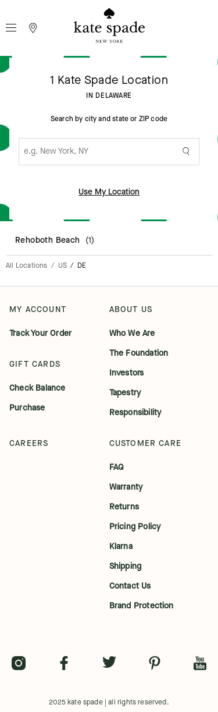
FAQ (116, 467)
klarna (121, 546)
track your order (40, 333)
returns (124, 507)
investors (126, 373)
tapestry (125, 393)
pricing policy (135, 527)
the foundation (139, 353)
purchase (27, 408)
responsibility (135, 413)
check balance (37, 388)
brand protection (141, 606)
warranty (126, 487)
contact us (130, 586)
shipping (125, 566)
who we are (132, 333)
